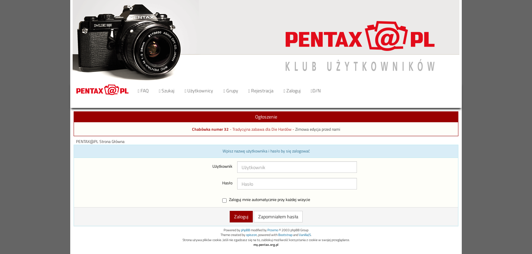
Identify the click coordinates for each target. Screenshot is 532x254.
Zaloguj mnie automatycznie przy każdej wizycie (266, 200)
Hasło (227, 183)
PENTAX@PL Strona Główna (100, 142)
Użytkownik (222, 166)
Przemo (272, 230)
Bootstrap (285, 234)
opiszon (251, 234)
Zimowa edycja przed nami (317, 129)
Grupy (230, 90)
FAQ (143, 90)
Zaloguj (292, 90)
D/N (316, 90)
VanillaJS (305, 234)
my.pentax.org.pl (266, 244)
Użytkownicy (199, 90)
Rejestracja (260, 90)
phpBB (245, 230)
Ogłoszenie (266, 116)
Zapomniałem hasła (278, 216)
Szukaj (166, 90)
